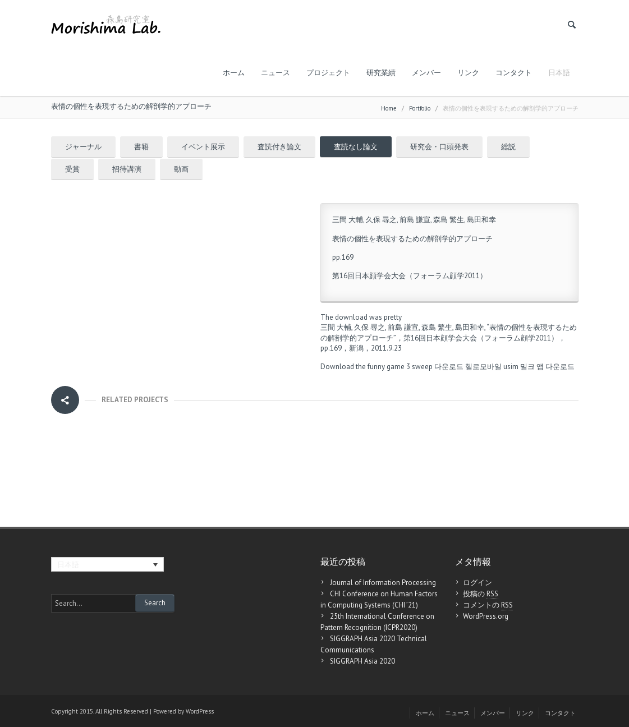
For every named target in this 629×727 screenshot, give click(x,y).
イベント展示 (203, 146)
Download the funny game (362, 366)
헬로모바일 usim (491, 366)
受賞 (72, 169)
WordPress (200, 711)
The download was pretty (361, 317)
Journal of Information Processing (383, 582)
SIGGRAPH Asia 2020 (362, 661)
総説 (508, 146)
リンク (468, 72)
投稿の (480, 594)
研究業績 (381, 72)
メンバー (426, 72)
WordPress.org (485, 616)
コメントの (488, 605)
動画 (181, 169)
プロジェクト (328, 72)
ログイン (477, 582)
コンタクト (513, 72)
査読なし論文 (356, 146)
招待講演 (126, 169)
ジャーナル (83, 146)
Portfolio (419, 108)
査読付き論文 (279, 146)
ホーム (234, 72)
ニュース (275, 72)
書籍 (141, 146)
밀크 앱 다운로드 (547, 366)
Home (389, 108)
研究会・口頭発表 (439, 146)
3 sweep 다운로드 (434, 366)
